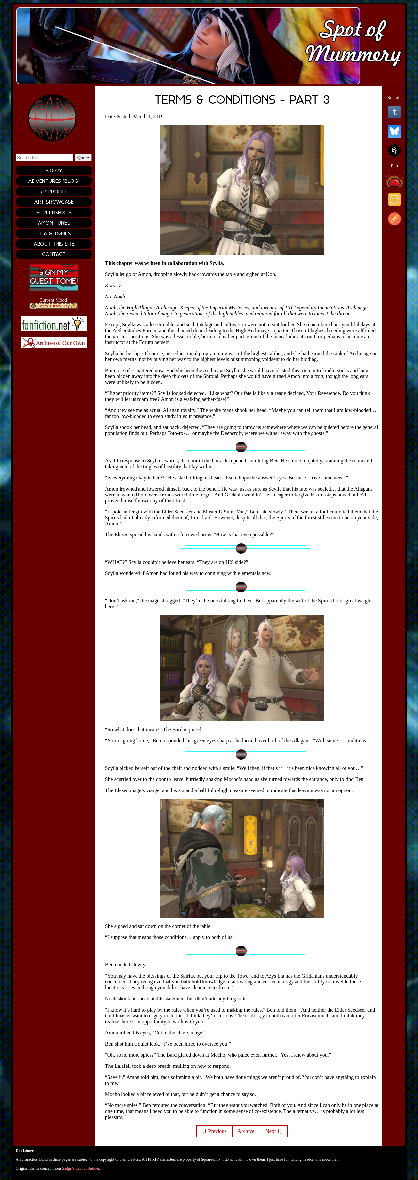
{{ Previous (214, 1131)
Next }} (273, 1131)
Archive (246, 1131)
